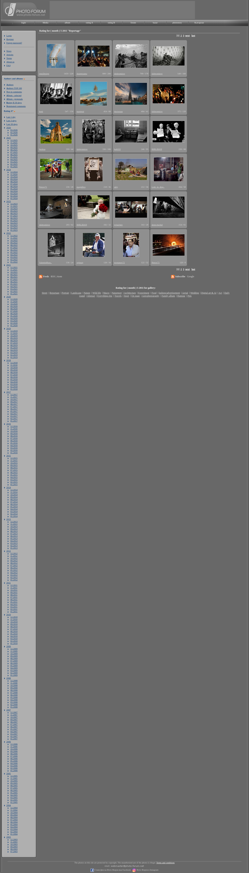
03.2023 (14, 225)
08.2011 (13, 595)
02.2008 (14, 704)
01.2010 (14, 643)
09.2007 (14, 719)
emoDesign (44, 73)
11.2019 (13, 333)
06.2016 (14, 440)
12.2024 (14, 172)
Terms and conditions (165, 863)
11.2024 (13, 174)
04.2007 (14, 731)
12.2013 (14, 521)
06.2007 (14, 726)
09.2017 (14, 401)
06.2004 (14, 822)
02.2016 (14, 450)
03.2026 (14, 130)
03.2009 (14, 670)
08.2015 (14, 467)
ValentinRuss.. (45, 262)
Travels (118, 295)
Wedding (194, 292)
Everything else (104, 295)
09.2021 (14, 274)
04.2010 (14, 636)
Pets (190, 295)
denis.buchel (157, 224)
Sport (126, 295)
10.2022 (14, 240)
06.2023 (14, 218)
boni (41, 111)
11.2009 (13, 651)
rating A (89, 22)
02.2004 (14, 831)
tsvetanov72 (119, 262)
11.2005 (13, 778)
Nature (87, 292)
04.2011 (13, 604)
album (67, 22)
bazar (155, 22)
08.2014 (14, 499)
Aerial (185, 292)
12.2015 (14, 458)
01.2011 (13, 611)
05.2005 (14, 792)
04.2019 (14, 350)
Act (220, 292)
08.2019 (14, 340)
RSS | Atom (56, 276)
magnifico (81, 187)
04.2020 (14, 318)
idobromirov (119, 73)
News (8, 51)
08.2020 (14, 308)
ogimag (80, 262)
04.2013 (14, 541)
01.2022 (14, 262)
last (193, 35)
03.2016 (14, 448)
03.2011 (13, 607)
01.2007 (14, 738)
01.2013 (14, 548)
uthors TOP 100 (14, 88)
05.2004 (14, 824)
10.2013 (14, 526)
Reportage (54, 292)
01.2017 (14, 421)
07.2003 (14, 851)
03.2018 (14, 384)
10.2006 (14, 749)
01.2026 (14, 135)
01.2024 (14, 198)
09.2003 (14, 846)
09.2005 (14, 783)
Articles (9, 54)
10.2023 (14, 208)
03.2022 (14, 257)
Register (10, 39)
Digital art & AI (208, 292)
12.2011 (13, 585)
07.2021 (14, 279)
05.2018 (14, 379)
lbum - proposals (14, 99)
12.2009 (14, 649)
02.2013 (14, 545)
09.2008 (14, 687)
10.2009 (14, 653)
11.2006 (13, 746)
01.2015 (14, 484)
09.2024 (14, 179)
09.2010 (14, 624)
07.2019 (14, 343)
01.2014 (14, 516)
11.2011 (13, 587)
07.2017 (14, 406)
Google (190, 276)
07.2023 (14, 216)
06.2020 (14, 313)
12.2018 (14, 362)
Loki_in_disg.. (158, 187)
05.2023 (14, 220)
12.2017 (14, 394)
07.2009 (14, 660)
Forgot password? (14, 43)
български (199, 22)
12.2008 (14, 680)
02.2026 (14, 132)
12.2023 (14, 204)
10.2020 (14, 304)
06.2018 (14, 377)
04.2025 (14, 159)
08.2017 (14, 404)
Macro (106, 292)
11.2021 (13, 269)
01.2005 (14, 802)
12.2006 (14, 744)
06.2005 (14, 790)
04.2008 (14, 699)
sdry (116, 187)
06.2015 (14, 472)
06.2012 (14, 568)
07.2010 (14, 629)
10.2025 (14, 145)
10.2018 (14, 367)
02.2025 (14, 164)
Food (154, 292)
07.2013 (14, 533)
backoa (42, 149)
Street (44, 292)
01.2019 (14, 357)
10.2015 (14, 463)
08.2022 (14, 245)
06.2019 (14, 345)
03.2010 (14, 638)
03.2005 (14, 797)
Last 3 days (11, 120)
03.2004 (14, 829)
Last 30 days (12, 124)
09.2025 (14, 147)
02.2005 (14, 800)
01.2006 (14, 770)
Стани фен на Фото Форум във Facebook (112, 870)
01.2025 (14, 166)
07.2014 (14, 502)
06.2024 (14, 186)
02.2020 (14, 323)
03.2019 (14, 352)
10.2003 (14, 844)
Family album (168, 295)
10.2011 (13, 590)
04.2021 (14, 286)
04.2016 (14, 445)
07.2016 (14, 438)
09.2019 (14, 338)
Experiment (143, 292)
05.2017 (14, 411)
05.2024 (14, 189)
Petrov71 (43, 187)
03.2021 (14, 289)
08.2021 (14, 277)
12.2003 (14, 839)
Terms (9, 58)
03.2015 (14, 479)
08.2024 (14, 181)
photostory (177, 22)
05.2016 (14, 443)
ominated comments (16, 106)
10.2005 (14, 780)
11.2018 (13, 365)
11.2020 (13, 301)
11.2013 (13, 524)
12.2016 (14, 426)
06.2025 (14, 154)
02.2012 (14, 577)
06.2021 (14, 281)
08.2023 (14, 213)
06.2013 (14, 536)
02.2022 (14, 259)
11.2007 (13, 714)
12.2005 (14, 776)
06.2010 (14, 631)
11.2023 (13, 206)
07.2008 (14, 692)
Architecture (130, 292)
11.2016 (13, 428)
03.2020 (14, 320)
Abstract (91, 295)
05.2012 (14, 570)
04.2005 (14, 795)
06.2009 (14, 663)
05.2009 (14, 665)
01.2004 (14, 834)
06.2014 (14, 504)
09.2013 (14, 529)
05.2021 (14, 284)
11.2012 (13, 556)
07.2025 (14, 152)
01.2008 (14, 707)
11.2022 (13, 238)
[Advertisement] (122, 10)
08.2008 (14, 690)
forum (133, 22)
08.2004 (14, 817)
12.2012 (14, 553)
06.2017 (14, 409)
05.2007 (14, 729)
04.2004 (14, 827)
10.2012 (14, 558)
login (23, 22)
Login (9, 35)
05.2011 (13, 602)
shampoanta (82, 73)
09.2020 (14, 306)
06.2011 (13, 599)
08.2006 (14, 753)
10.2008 (14, 685)
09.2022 (14, 242)
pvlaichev (118, 224)
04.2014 (14, 509)
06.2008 (14, 695)
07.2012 (14, 565)
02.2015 (14, 482)
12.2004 (14, 807)
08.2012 (14, 563)
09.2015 (14, 465)
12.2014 (14, 490)
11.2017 (13, 397)
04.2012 (14, 572)
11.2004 (13, 810)
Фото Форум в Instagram (147, 870)
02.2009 (14, 672)
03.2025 (14, 162)
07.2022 (14, 247)
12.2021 (14, 267)
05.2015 (14, 475)
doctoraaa (118, 111)
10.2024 (14, 177)
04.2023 (14, 223)
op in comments (14, 92)
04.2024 (14, 191)
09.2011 (13, 592)
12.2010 (14, 617)
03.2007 (14, 734)
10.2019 (14, 335)
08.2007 (14, 722)
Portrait (65, 292)
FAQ (8, 65)
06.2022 (14, 250)
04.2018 (14, 382)
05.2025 (14, 157)
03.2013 (14, 543)
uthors (9, 84)
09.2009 (14, 656)
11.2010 (13, 619)
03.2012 (14, 575)
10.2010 (14, 622)
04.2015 (14, 477)
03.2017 (14, 416)
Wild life (97, 292)
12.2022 (14, 235)
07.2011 (13, 597)
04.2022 (14, 254)
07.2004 (14, 819)
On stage (135, 295)
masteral (80, 111)
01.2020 (14, 325)
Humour (181, 295)
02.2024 (14, 196)
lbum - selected (13, 95)
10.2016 (14, 431)
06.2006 (14, 758)
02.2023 (14, 227)
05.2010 (14, 634)
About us (10, 62)
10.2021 (14, 272)
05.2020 (14, 316)
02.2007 (14, 736)
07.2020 (14, 311)
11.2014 (13, 492)
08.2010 (14, 626)
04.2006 (14, 763)
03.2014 (14, 511)
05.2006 (14, 761)
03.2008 (14, 702)
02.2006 (14, 768)
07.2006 (14, 756)
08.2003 (14, 849)
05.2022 (14, 252)
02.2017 (14, 418)
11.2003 (13, 842)
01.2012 (14, 580)
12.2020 (14, 299)
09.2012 (14, 560)
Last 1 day (11, 117)
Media (45, 22)
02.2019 (14, 355)
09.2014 (14, 497)
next (187, 35)
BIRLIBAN (157, 149)
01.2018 (14, 389)
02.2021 (14, 291)
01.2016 (14, 452)
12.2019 (14, 331)
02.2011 (13, 609)
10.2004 (14, 812)
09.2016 (14, 433)
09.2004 (14, 815)
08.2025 (14, 150)
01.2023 (14, 230)
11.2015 (13, 460)
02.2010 (14, 641)
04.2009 (14, 668)
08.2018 (14, 372)
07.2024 (14, 184)
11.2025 (13, 142)
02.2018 (14, 386)
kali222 (117, 149)
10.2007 (14, 717)
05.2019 (14, 347)
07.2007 (14, 724)
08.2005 (14, 785)
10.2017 (14, 399)
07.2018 (14, 374)
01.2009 (14, 675)
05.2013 (14, 538)
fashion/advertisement (169, 292)
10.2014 (14, 494)
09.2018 (14, 370)
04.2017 (14, 413)
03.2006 (14, 765)
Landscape (76, 292)
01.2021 (14, 293)
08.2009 (14, 658)
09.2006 (14, 751)
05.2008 (14, 697)
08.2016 (14, 436)
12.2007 (14, 712)
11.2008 (13, 683)
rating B (111, 22)
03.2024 (14, 193)
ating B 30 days (14, 102)
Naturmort (117, 292)
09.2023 (14, 211)
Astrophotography (150, 295)
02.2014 (14, 514)
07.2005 (14, 788)
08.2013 (14, 531)
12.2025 (14, 140)
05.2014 (14, 506)
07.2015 (14, 470)
